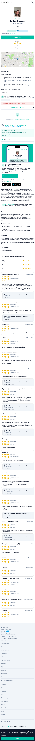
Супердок (5, 631)
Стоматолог (4, 677)
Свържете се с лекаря (10, 176)
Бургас (3, 704)
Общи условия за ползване (8, 636)
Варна (3, 694)
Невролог (3, 663)
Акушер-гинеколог (6, 647)
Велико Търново (5, 708)
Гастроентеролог (5, 660)
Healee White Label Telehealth (17, 726)
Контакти (3, 640)
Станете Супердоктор (7, 633)
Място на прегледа (6, 74)
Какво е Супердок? (6, 629)
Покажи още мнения (6, 619)
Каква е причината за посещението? (11, 89)
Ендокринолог (5, 650)
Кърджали (4, 718)
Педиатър (4, 653)
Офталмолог (4, 667)
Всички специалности (7, 680)
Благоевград (4, 701)
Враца (3, 711)
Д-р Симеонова (9, 204)
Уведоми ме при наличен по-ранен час (15, 125)
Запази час (17, 37)
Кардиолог (4, 673)
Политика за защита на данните (10, 638)
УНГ (2, 657)
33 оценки (17, 48)
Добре (17, 738)
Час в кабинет (11, 30)
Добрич (3, 714)
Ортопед (3, 670)
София (3, 688)
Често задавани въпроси (8, 634)
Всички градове (5, 721)
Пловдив (3, 691)
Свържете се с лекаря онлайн (22, 119)
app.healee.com (8, 181)
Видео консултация (22, 30)
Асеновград (4, 698)
